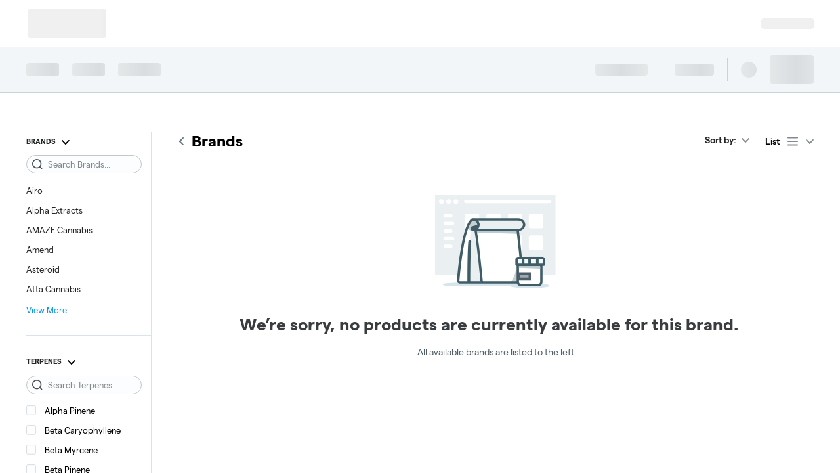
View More (46, 310)
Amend (40, 249)
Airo (34, 190)
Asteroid (43, 269)
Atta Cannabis (53, 289)
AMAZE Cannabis (59, 230)
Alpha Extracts (54, 210)
